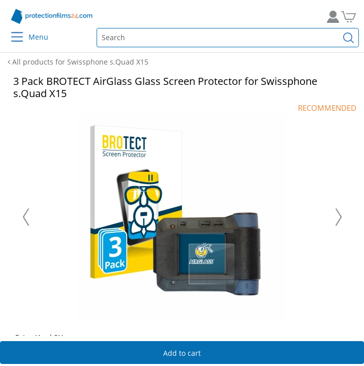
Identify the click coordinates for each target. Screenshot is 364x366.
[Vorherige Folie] (26, 217)
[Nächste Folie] (338, 217)
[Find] (348, 37)
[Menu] (11, 30)
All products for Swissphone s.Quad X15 (78, 62)
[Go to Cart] (352, 16)
